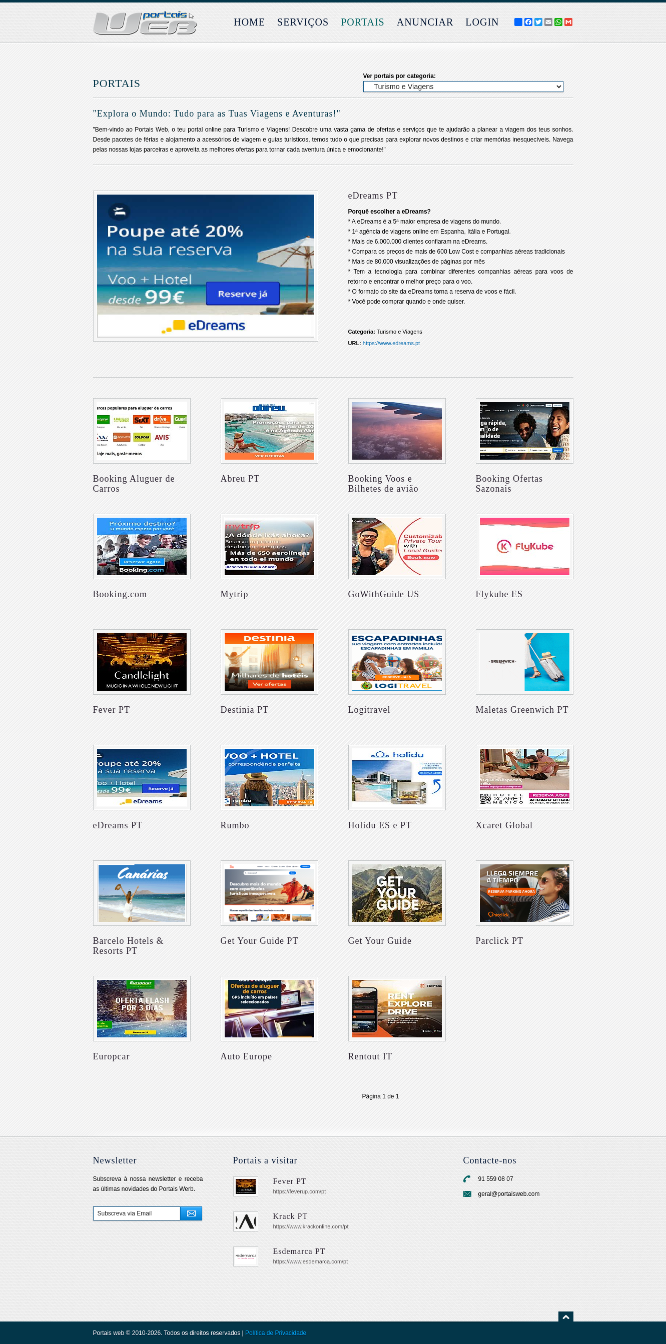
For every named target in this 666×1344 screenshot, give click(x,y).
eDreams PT (118, 825)
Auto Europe (246, 1056)
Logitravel (369, 710)
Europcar (111, 1056)
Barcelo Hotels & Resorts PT (128, 946)
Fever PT (112, 710)
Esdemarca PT (299, 1251)
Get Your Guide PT (260, 941)
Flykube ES (499, 594)
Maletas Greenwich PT (522, 710)
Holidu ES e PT (380, 825)
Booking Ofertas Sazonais (509, 484)
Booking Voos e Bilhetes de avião (383, 484)
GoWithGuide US (384, 594)
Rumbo (235, 825)
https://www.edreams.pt (391, 343)
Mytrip (235, 594)
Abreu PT (240, 479)
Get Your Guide (380, 941)
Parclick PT (499, 941)
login (482, 22)
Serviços (303, 22)
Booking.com (120, 594)
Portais (363, 22)
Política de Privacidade (275, 1332)
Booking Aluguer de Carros (134, 484)
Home (249, 22)
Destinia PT (245, 710)
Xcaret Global (504, 825)
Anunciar (425, 22)
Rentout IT (370, 1056)
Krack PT (290, 1216)
